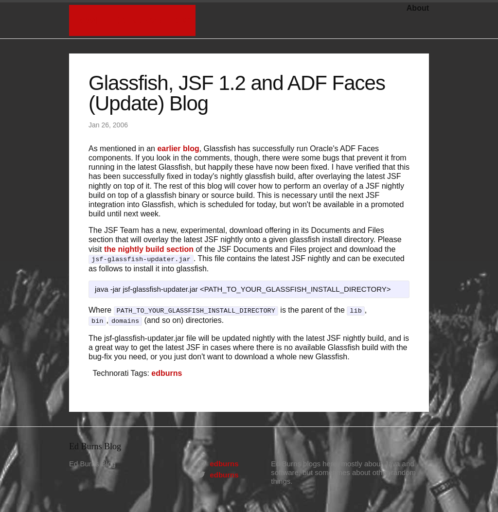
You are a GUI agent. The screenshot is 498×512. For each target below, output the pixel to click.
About (418, 8)
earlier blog (178, 148)
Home (88, 20)
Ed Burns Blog (151, 20)
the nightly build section (149, 249)
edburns (166, 370)
